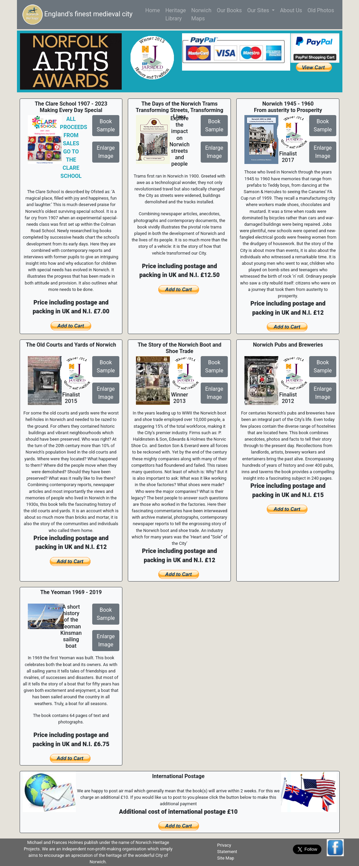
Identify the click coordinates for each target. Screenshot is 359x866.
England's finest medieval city (77, 14)
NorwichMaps (201, 14)
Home (154, 10)
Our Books (229, 10)
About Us (291, 10)
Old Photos (320, 10)
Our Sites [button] (259, 10)
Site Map (225, 858)
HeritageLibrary (175, 14)
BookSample (106, 125)
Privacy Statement (227, 848)
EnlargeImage (106, 152)
